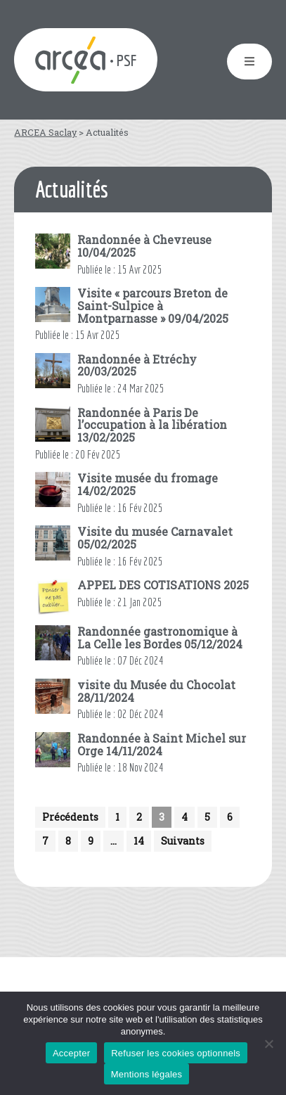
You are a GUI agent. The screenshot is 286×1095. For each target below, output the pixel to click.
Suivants (182, 840)
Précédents (70, 817)
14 (139, 840)
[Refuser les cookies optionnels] (268, 1044)
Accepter (71, 1053)
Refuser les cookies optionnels (175, 1053)
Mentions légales (147, 1074)
